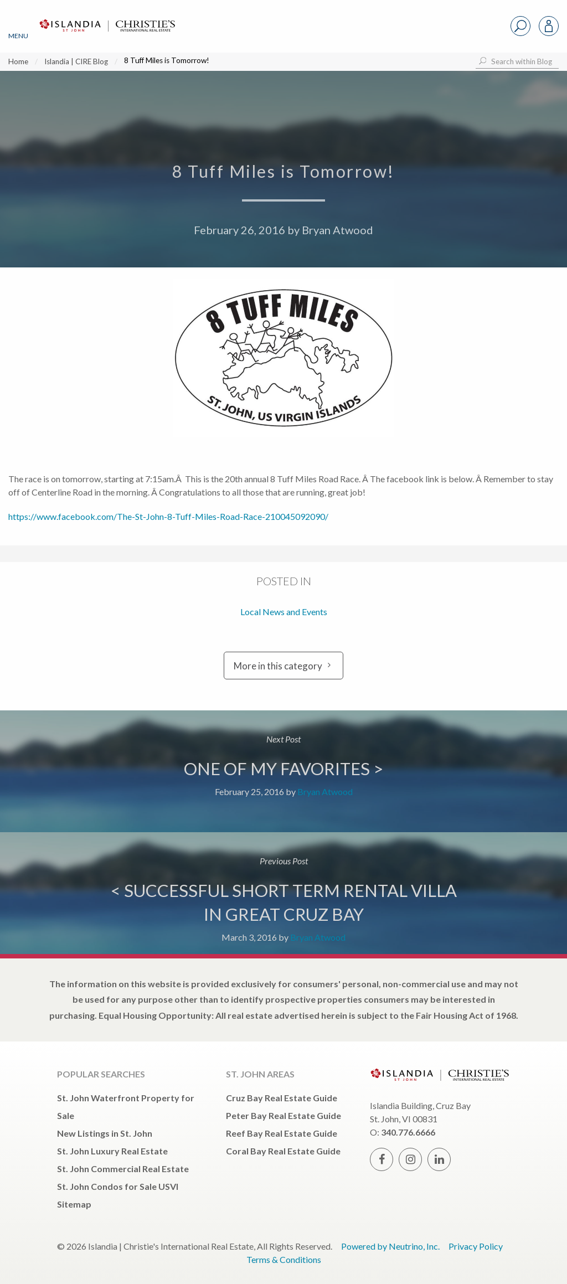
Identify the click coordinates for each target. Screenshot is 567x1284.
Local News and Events (283, 611)
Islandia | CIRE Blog (76, 61)
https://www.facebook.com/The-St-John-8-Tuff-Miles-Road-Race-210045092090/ (168, 516)
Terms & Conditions (283, 1259)
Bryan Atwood (337, 229)
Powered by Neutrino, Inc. (390, 1246)
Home (18, 61)
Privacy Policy (476, 1246)
